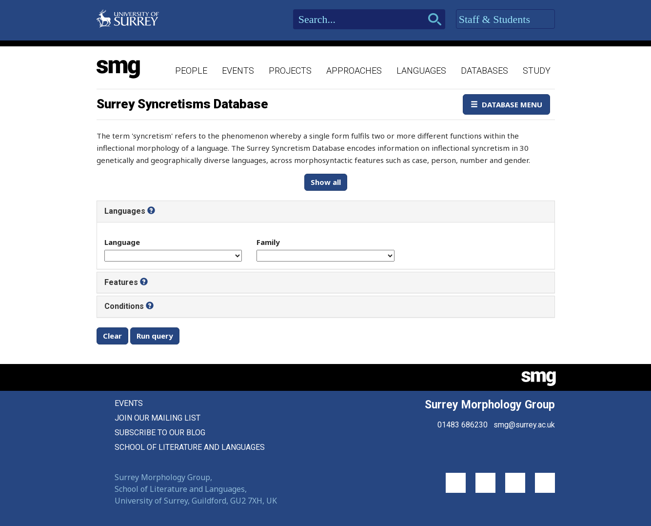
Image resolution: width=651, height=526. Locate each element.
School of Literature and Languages (190, 447)
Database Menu (506, 104)
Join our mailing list (157, 418)
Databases (484, 70)
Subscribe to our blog (160, 432)
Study (537, 70)
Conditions (124, 306)
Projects (290, 70)
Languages (421, 70)
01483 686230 (462, 424)
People (191, 70)
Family (268, 242)
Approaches (354, 70)
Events (238, 70)
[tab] (325, 211)
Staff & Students (505, 19)
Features (121, 282)
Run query (155, 336)
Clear (112, 336)
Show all (326, 182)
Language (122, 242)
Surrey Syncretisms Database (182, 104)
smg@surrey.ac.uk (524, 424)
